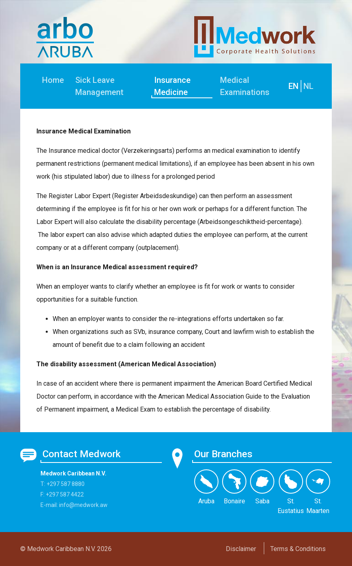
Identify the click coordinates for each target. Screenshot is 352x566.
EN (293, 86)
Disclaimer (241, 549)
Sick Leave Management (99, 86)
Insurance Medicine (172, 86)
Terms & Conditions (298, 549)
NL (308, 86)
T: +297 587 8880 (62, 484)
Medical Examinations (244, 86)
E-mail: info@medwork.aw (74, 505)
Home (53, 80)
